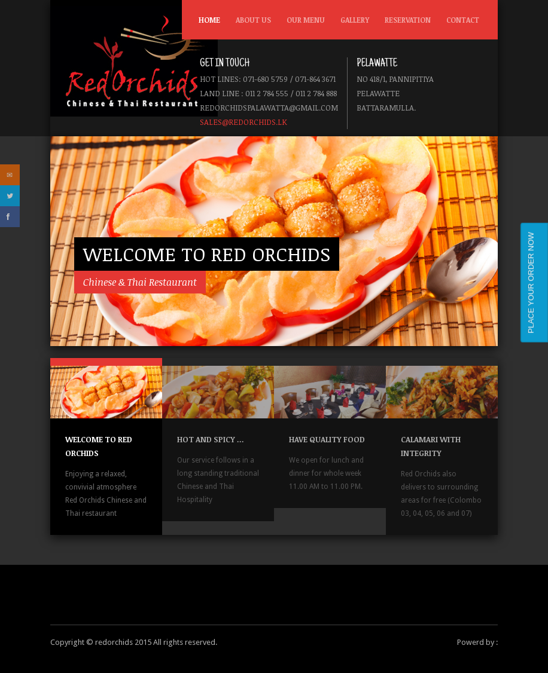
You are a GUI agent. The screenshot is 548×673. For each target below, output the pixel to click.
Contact (462, 20)
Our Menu (303, 22)
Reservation (408, 20)
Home (209, 20)
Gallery (354, 20)
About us (253, 20)
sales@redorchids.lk (243, 122)
